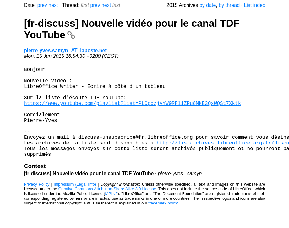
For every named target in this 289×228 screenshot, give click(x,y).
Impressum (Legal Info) (75, 204)
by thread (229, 5)
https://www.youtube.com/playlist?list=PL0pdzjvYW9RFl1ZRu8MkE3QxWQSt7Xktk (132, 111)
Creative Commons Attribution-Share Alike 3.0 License (107, 209)
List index (254, 5)
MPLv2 (111, 213)
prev (42, 5)
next (53, 5)
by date (207, 5)
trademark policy (162, 223)
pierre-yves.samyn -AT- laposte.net (65, 50)
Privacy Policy (36, 204)
